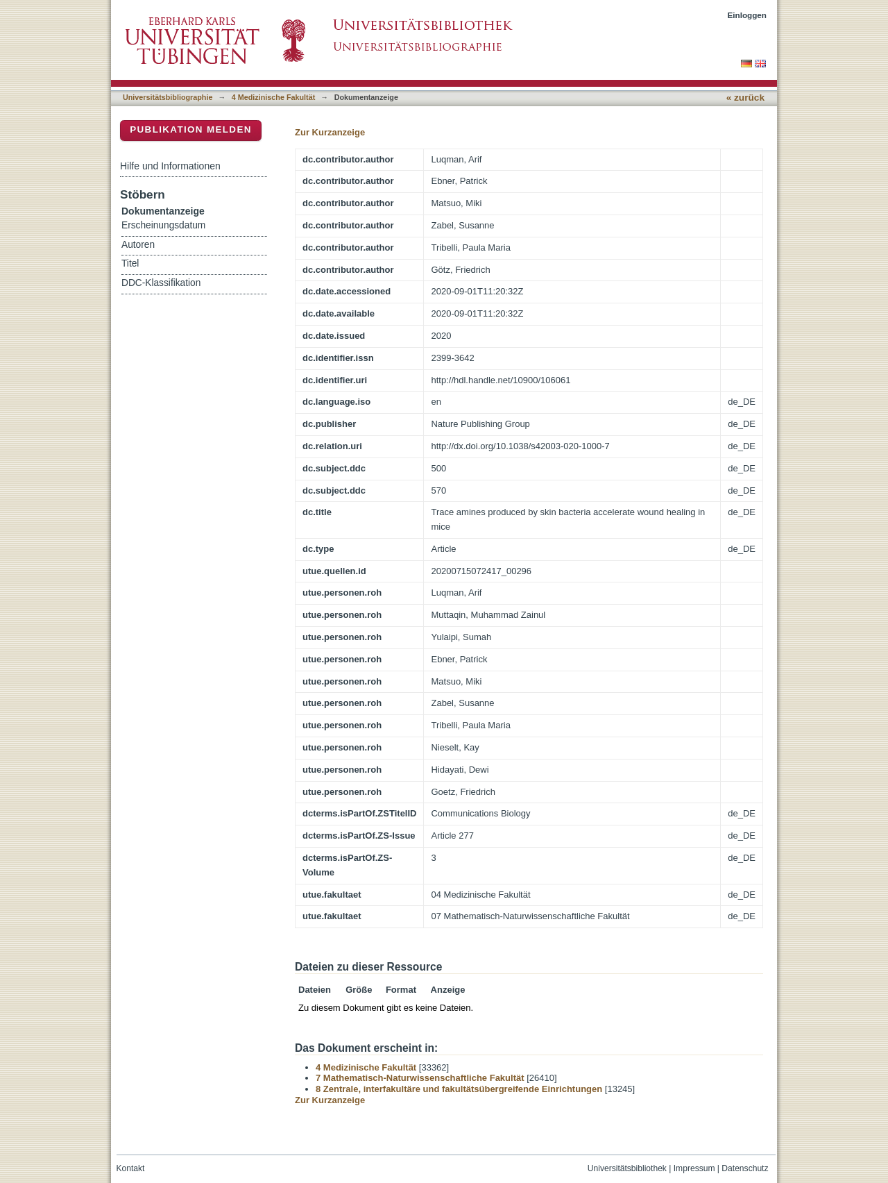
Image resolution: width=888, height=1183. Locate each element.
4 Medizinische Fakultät (273, 97)
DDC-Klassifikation (160, 283)
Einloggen (747, 14)
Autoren (138, 245)
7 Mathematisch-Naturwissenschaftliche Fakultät (420, 1078)
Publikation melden (191, 129)
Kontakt (131, 1168)
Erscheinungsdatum (163, 225)
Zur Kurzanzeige (330, 132)
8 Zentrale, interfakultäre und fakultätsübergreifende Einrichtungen (459, 1089)
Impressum (694, 1168)
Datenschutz (745, 1168)
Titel (130, 263)
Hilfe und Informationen (170, 165)
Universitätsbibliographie (167, 97)
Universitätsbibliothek (627, 1168)
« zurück (745, 97)
